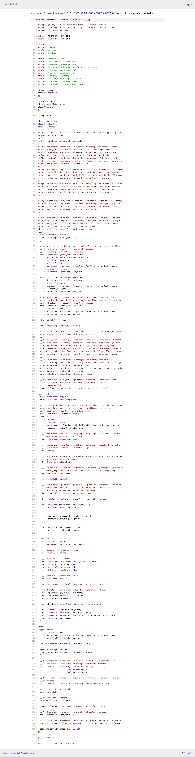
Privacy (24, 753)
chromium (37, 13)
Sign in (189, 4)
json (190, 753)
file (86, 20)
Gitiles (16, 753)
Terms (31, 753)
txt (183, 753)
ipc (127, 13)
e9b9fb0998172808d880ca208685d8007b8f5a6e (93, 13)
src (61, 13)
